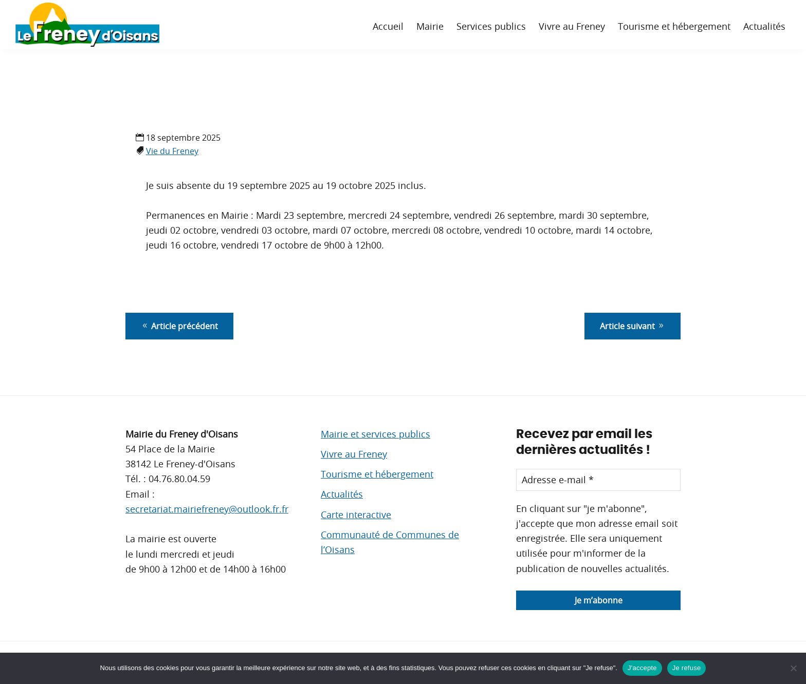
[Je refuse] (793, 668)
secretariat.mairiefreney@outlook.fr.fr (206, 509)
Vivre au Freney (354, 454)
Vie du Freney (172, 151)
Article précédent (179, 326)
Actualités (342, 494)
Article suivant (632, 326)
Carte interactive (356, 514)
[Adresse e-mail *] (598, 480)
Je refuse (686, 668)
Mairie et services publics (375, 434)
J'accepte (642, 668)
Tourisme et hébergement (377, 474)
